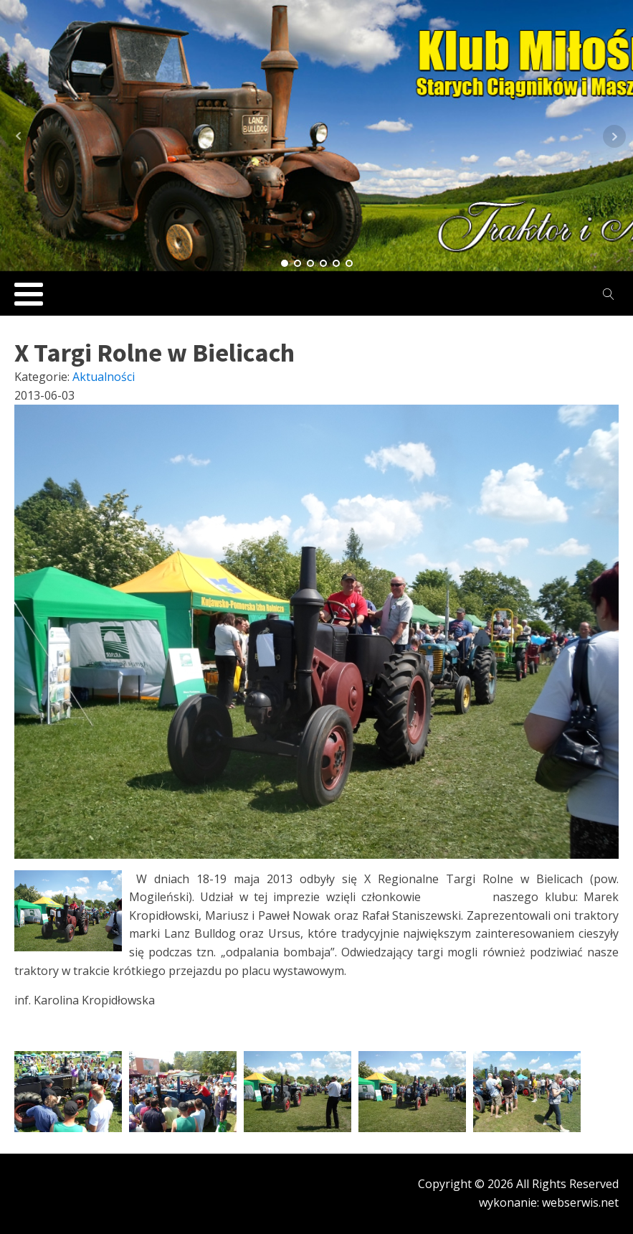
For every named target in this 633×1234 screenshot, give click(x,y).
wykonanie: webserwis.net (549, 1202)
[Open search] (609, 294)
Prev (18, 136)
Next (614, 136)
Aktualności (103, 377)
